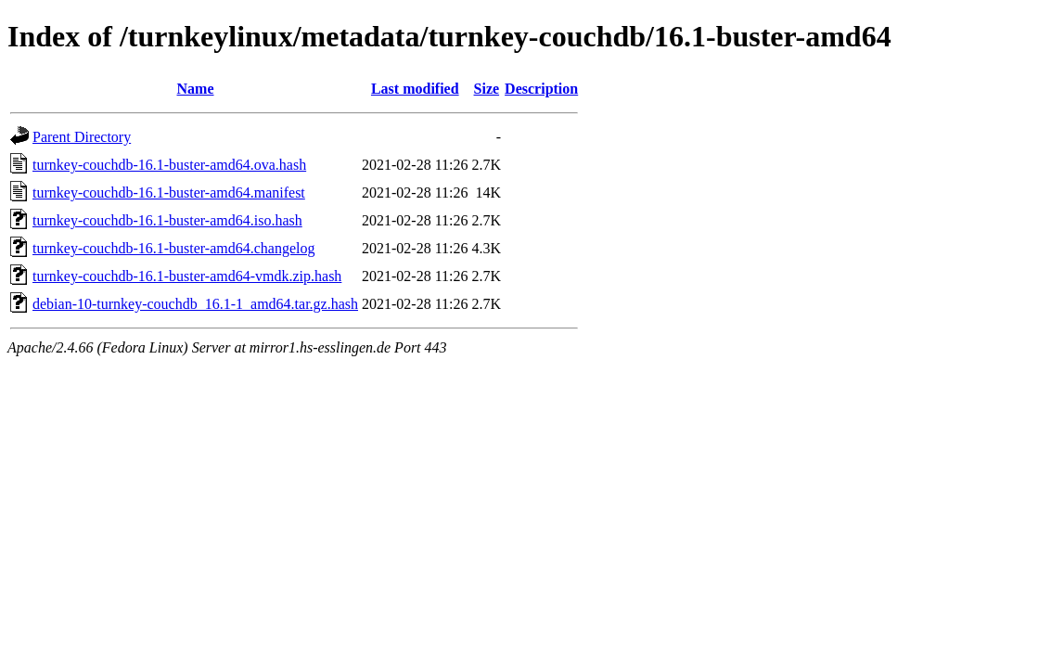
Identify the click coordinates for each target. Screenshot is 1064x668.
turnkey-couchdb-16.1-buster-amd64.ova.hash (169, 165)
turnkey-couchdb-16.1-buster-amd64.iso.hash (167, 220)
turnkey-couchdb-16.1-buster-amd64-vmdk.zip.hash (186, 276)
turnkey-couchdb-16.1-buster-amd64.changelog (173, 248)
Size (487, 88)
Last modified (415, 88)
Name (195, 88)
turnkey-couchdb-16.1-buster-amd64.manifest (168, 192)
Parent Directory (81, 137)
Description (541, 88)
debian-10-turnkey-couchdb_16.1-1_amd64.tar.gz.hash (195, 304)
